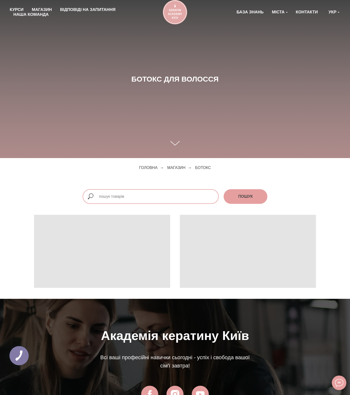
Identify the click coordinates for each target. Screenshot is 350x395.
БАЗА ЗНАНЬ (249, 12)
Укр (332, 12)
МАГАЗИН (42, 9)
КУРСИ (17, 9)
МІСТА (278, 12)
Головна (148, 168)
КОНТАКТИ (307, 12)
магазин (176, 168)
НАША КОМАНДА (31, 14)
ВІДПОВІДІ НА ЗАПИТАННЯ (87, 9)
